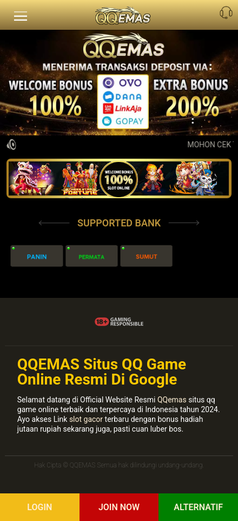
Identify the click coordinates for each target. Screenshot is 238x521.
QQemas (172, 399)
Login (39, 507)
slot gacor (86, 419)
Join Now (119, 507)
